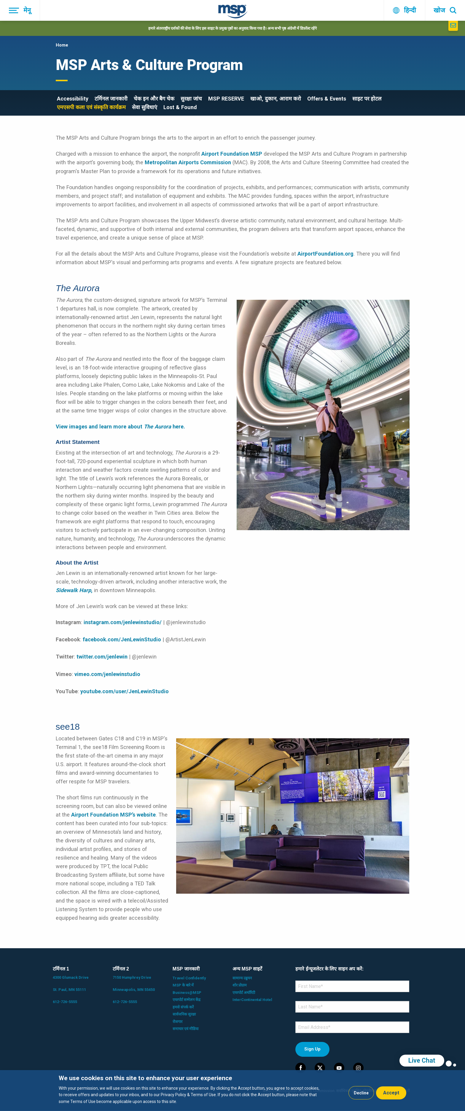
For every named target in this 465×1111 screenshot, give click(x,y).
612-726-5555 (65, 1002)
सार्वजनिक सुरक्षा (184, 1014)
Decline (361, 1093)
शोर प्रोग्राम (239, 985)
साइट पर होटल (366, 98)
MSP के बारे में (183, 985)
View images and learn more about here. (120, 426)
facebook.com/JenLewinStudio (122, 639)
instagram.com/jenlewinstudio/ (123, 622)
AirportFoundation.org (325, 254)
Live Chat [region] (421, 1060)
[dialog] (232, 1090)
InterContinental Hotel (252, 999)
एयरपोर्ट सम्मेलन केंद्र (186, 999)
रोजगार (177, 1021)
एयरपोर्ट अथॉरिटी (243, 992)
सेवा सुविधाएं (144, 107)
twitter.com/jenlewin (102, 656)
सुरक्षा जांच (191, 98)
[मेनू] (20, 10)
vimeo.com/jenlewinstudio (107, 674)
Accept (391, 1093)
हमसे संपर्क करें (183, 1007)
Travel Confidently (189, 978)
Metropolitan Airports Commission (188, 162)
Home (62, 45)
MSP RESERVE (226, 98)
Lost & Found (180, 107)
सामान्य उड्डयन (242, 978)
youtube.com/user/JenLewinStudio (124, 691)
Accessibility (72, 98)
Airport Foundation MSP (231, 154)
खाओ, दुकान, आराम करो (275, 98)
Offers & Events (326, 98)
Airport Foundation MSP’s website (113, 815)
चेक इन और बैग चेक (154, 98)
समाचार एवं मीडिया (185, 1028)
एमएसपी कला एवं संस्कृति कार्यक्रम (91, 107)
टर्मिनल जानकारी (111, 98)
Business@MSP (187, 992)
